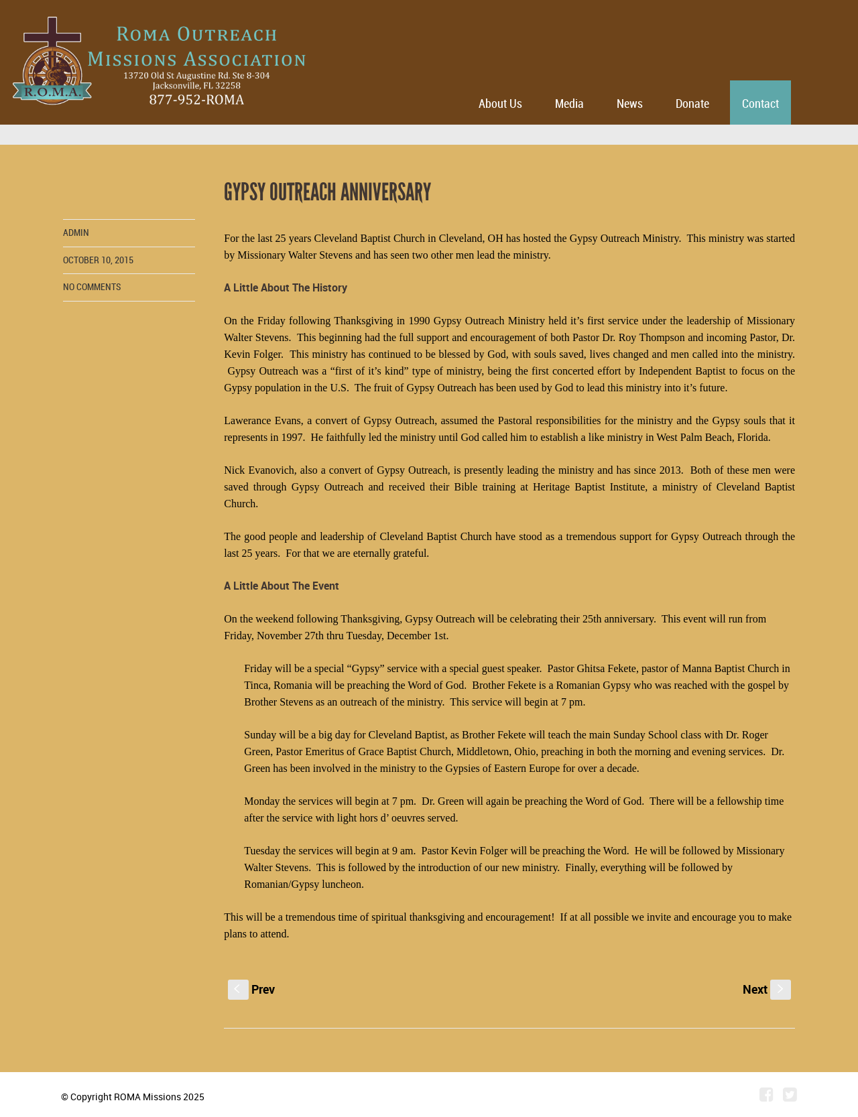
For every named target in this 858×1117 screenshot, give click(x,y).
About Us (500, 104)
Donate (692, 104)
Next (767, 989)
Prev (251, 989)
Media (569, 104)
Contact (760, 104)
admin (76, 233)
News (630, 104)
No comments (92, 287)
